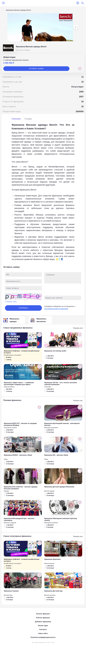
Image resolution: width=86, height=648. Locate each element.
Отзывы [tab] (28, 119)
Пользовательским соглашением (56, 309)
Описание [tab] (16, 119)
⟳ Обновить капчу (11, 302)
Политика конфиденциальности (43, 637)
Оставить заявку (36, 68)
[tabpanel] (43, 192)
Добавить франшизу (43, 621)
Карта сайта (43, 633)
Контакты (43, 629)
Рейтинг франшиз (43, 618)
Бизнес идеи (43, 625)
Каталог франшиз (43, 614)
